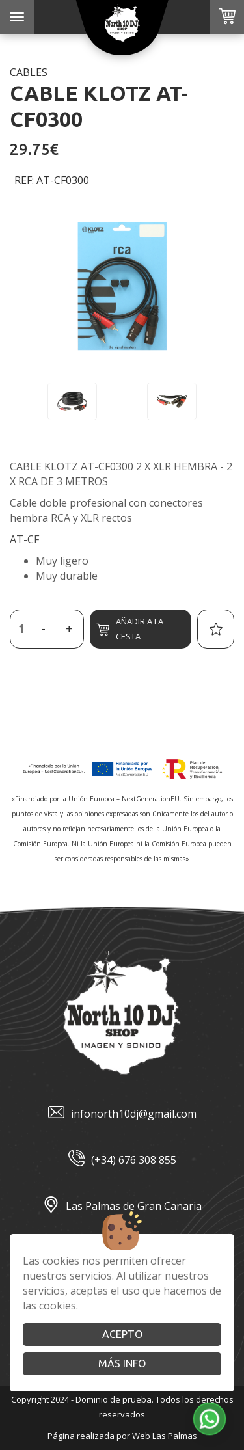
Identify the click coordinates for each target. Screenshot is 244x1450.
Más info (122, 1363)
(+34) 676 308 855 (122, 1160)
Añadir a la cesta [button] (129, 628)
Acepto (122, 1334)
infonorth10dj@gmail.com (122, 1114)
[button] (209, 1418)
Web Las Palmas (164, 1436)
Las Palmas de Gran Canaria (122, 1206)
